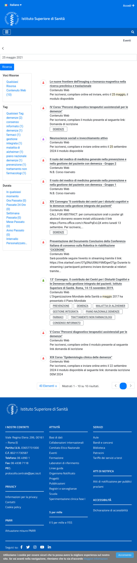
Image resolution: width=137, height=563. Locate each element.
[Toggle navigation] (7, 32)
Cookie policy (13, 507)
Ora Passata (16, 200)
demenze (14, 117)
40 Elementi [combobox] (49, 386)
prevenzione (16, 164)
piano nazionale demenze (103, 311)
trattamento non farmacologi (91, 317)
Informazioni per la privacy (21, 497)
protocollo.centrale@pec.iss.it (23, 473)
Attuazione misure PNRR (20, 531)
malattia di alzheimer (110, 305)
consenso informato (66, 322)
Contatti (10, 502)
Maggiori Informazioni (96, 558)
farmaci (13, 134)
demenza (14, 130)
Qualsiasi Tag (14, 113)
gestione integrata (65, 311)
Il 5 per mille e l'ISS (60, 522)
